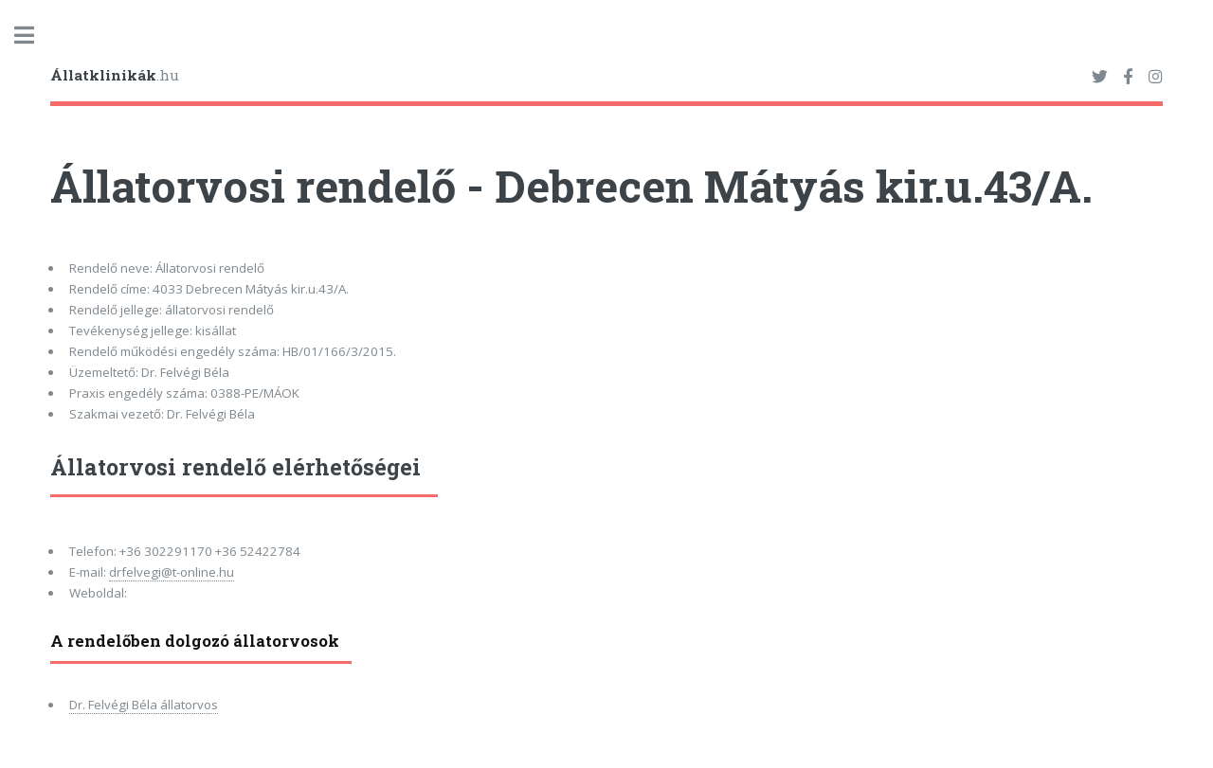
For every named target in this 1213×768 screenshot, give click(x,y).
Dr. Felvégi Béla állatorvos (143, 704)
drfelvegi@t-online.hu (171, 571)
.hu (114, 74)
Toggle (34, 35)
